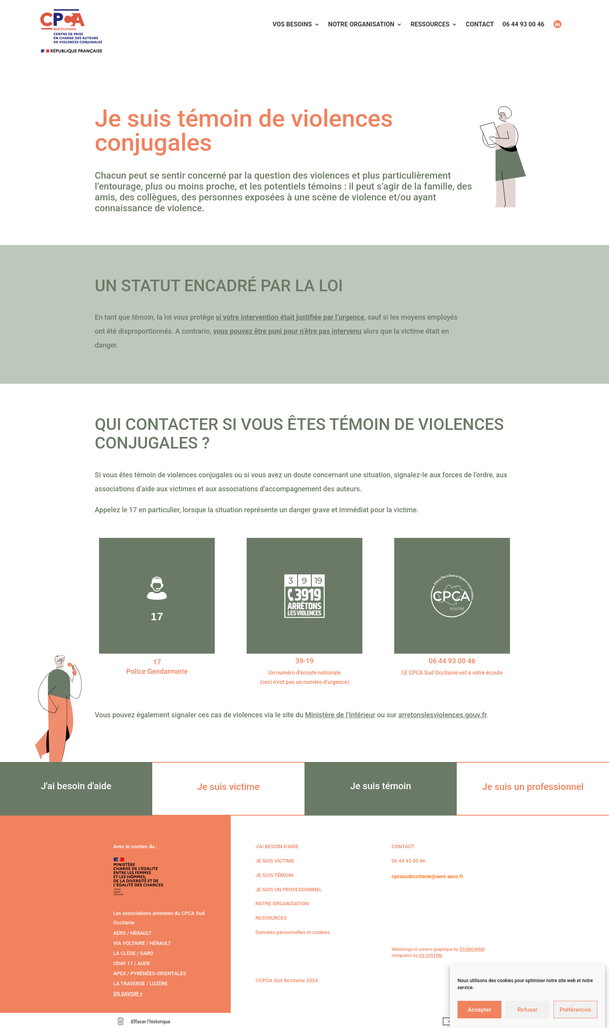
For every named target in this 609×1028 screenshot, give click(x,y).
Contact (480, 25)
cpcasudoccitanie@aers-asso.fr (427, 876)
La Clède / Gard (133, 953)
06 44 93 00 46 (524, 25)
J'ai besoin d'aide (277, 846)
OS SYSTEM (430, 955)
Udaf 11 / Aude (131, 963)
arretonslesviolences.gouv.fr (442, 715)
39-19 (304, 661)
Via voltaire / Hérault (142, 943)
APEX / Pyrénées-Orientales (149, 973)
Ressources (430, 25)
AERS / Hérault (132, 933)
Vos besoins (292, 25)
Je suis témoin (274, 875)
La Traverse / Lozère (140, 983)
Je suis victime (275, 861)
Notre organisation (361, 25)
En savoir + (128, 994)
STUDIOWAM (472, 949)
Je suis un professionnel (289, 889)
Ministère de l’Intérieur (340, 715)
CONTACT (403, 846)
